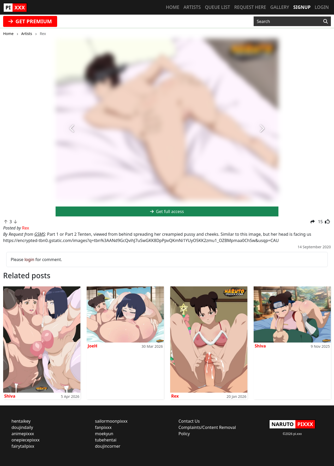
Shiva (9, 396)
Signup (302, 7)
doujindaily (22, 427)
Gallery (279, 7)
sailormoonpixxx (111, 421)
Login (322, 7)
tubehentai (105, 440)
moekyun (104, 433)
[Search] (325, 21)
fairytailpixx (22, 446)
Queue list (217, 7)
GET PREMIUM (30, 21)
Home (172, 7)
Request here (250, 7)
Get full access (167, 211)
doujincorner (107, 446)
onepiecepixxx (25, 440)
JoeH (92, 346)
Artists (192, 7)
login (29, 259)
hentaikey (21, 421)
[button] (72, 129)
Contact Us (189, 421)
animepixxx (22, 433)
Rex (175, 396)
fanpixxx (103, 427)
